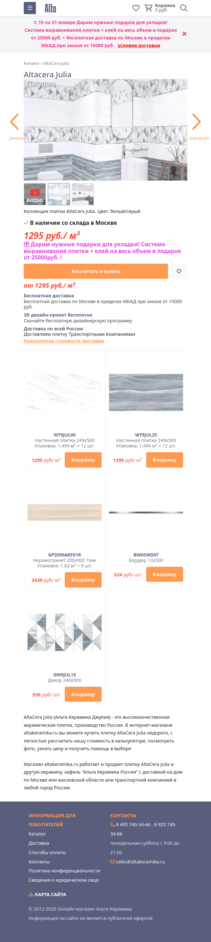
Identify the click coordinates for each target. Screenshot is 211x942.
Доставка (39, 843)
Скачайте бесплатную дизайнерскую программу (78, 317)
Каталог (37, 834)
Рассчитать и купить (96, 271)
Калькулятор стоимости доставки (64, 341)
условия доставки (139, 45)
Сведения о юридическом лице (64, 880)
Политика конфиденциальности (64, 871)
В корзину (83, 460)
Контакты (39, 862)
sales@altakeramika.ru (140, 862)
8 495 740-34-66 (133, 824)
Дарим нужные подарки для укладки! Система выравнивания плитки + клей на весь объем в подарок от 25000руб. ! (102, 251)
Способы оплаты (47, 852)
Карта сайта (47, 894)
